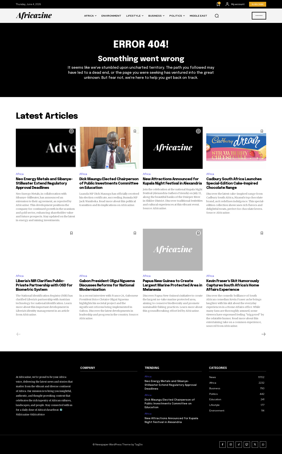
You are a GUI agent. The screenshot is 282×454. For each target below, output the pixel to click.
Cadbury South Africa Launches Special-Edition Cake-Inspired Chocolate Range (233, 183)
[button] (217, 16)
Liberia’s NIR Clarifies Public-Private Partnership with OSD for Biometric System (44, 285)
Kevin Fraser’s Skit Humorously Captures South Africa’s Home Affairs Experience (232, 285)
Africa (20, 174)
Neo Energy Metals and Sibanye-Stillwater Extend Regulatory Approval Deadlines (44, 183)
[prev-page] (18, 334)
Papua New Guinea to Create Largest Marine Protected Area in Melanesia (172, 285)
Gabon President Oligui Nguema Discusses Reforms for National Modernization (107, 285)
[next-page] (263, 334)
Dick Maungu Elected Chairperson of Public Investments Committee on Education (108, 183)
